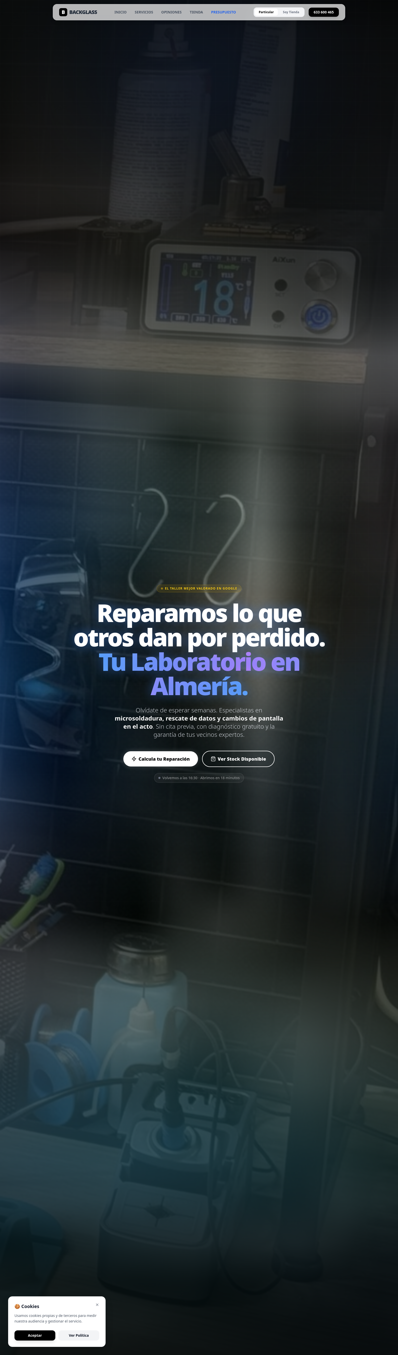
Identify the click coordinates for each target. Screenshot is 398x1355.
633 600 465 (324, 12)
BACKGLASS (78, 12)
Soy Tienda (291, 12)
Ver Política (79, 1335)
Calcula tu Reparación (160, 759)
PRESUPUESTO (223, 12)
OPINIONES (171, 12)
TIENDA (196, 12)
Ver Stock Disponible (238, 759)
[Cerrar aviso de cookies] (97, 1305)
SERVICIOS (144, 12)
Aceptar (35, 1335)
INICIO (120, 12)
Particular (266, 12)
